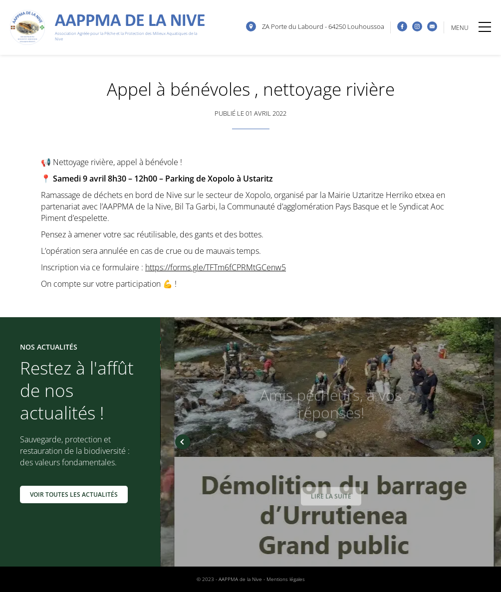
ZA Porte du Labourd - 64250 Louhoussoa (323, 26)
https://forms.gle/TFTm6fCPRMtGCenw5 (215, 267)
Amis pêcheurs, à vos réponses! (331, 405)
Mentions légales (285, 579)
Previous (182, 441)
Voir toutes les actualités (74, 494)
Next (478, 441)
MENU (471, 27)
